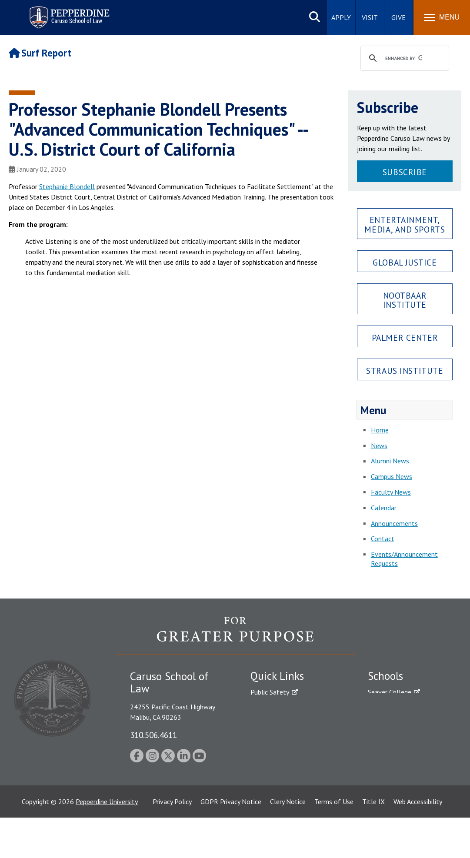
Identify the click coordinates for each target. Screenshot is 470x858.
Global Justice (405, 262)
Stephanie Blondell (67, 186)
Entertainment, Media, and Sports (404, 224)
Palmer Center (405, 337)
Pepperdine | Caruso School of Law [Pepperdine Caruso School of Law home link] (68, 12)
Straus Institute (404, 370)
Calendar (384, 507)
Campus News (391, 476)
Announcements (394, 523)
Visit (370, 17)
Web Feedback (271, 807)
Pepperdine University (107, 842)
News (379, 445)
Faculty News (391, 492)
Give (398, 17)
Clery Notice (288, 842)
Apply (341, 17)
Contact (382, 538)
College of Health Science (406, 776)
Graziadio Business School (405, 722)
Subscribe (405, 171)
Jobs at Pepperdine (277, 737)
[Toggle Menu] (441, 17)
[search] (403, 58)
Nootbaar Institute (405, 300)
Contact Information (280, 752)
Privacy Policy (172, 842)
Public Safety (269, 692)
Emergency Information (284, 722)
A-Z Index (264, 792)
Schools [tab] (385, 676)
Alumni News (390, 460)
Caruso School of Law (400, 707)
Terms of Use (333, 842)
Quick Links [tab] (277, 676)
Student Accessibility (280, 707)
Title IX (373, 842)
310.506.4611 (153, 734)
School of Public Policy (401, 761)
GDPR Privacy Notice (230, 842)
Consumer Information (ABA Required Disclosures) (291, 772)
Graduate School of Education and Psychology (406, 742)
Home (380, 430)
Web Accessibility (417, 842)
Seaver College (389, 692)
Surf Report (40, 53)
